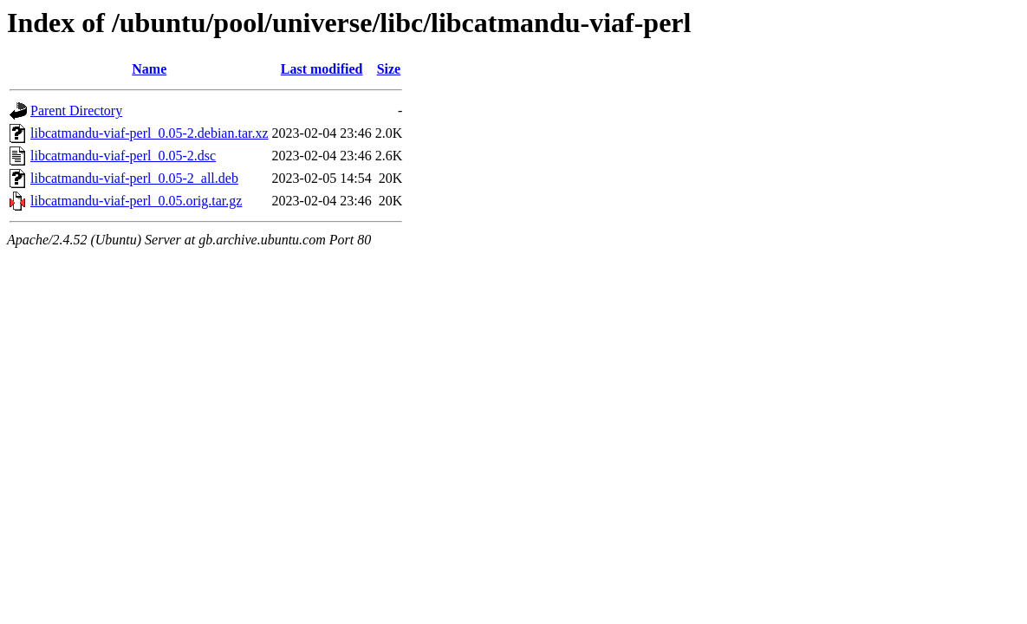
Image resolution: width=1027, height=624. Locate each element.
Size (389, 69)
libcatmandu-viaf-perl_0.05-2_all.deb (134, 178)
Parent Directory (76, 110)
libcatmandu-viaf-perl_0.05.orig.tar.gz (136, 200)
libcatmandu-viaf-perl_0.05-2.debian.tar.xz (149, 133)
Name (149, 69)
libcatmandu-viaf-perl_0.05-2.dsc (123, 155)
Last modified (322, 69)
